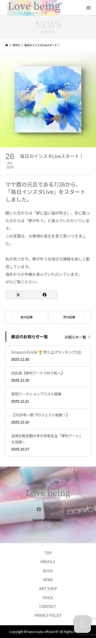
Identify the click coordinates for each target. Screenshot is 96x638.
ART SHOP (48, 588)
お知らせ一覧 (75, 336)
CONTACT (47, 606)
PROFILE (47, 561)
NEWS (48, 579)
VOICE (48, 597)
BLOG (48, 570)
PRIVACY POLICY (47, 615)
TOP (48, 552)
